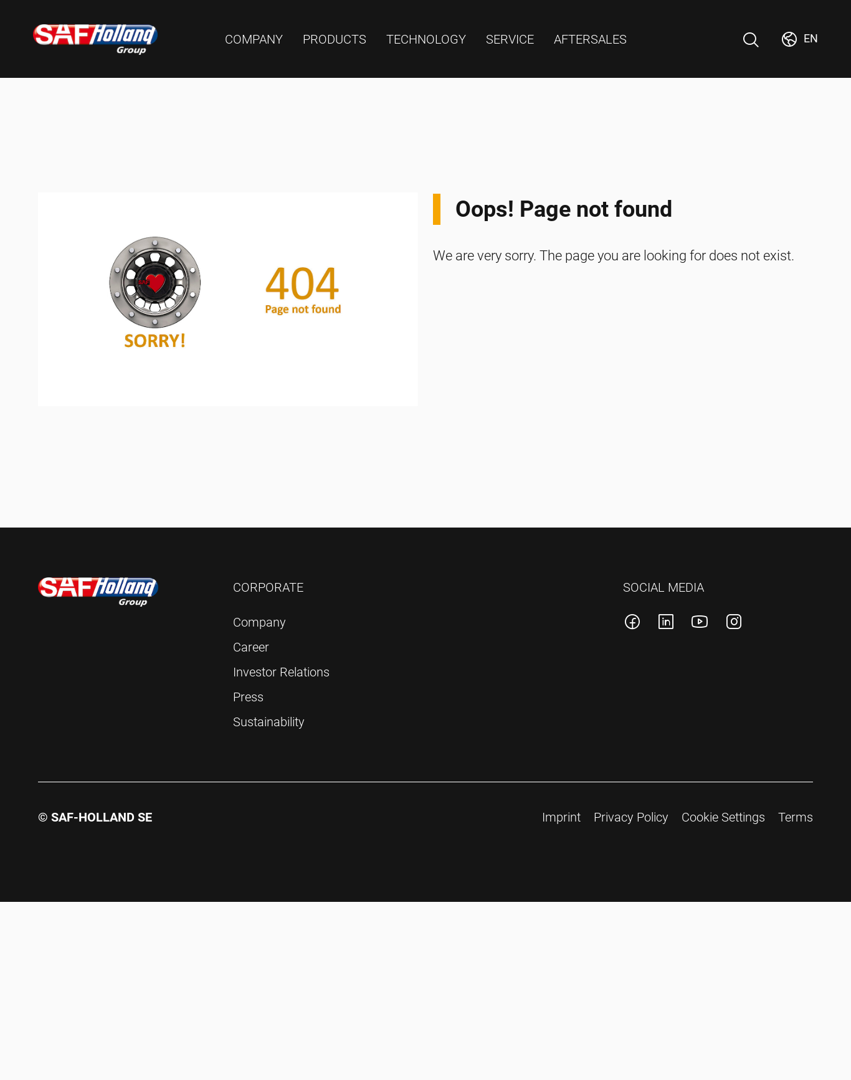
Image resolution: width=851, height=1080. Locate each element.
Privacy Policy (631, 817)
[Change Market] (799, 39)
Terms (795, 817)
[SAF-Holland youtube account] (699, 623)
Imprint (561, 817)
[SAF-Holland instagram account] (734, 623)
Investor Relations (281, 672)
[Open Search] (750, 40)
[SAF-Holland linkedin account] (666, 623)
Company (259, 622)
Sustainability (269, 721)
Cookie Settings (723, 817)
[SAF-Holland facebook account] (632, 623)
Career (251, 647)
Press (248, 696)
